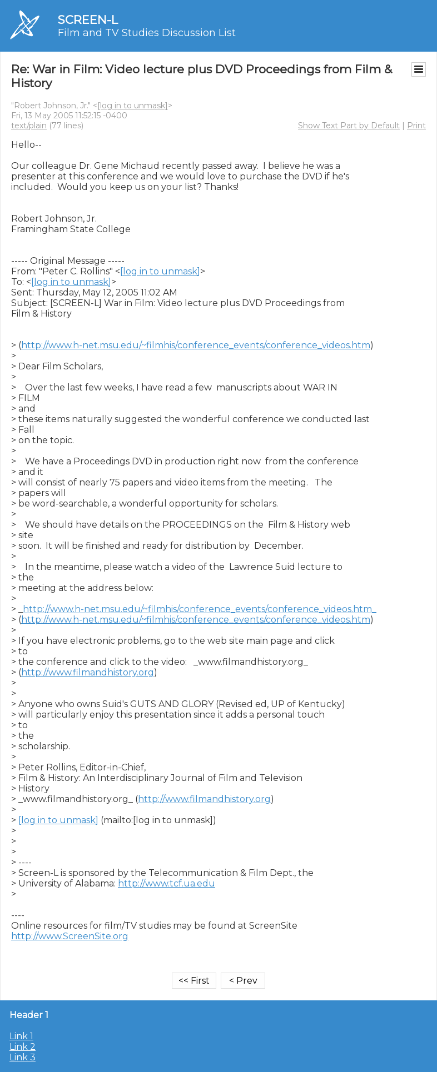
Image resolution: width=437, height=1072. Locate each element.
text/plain (29, 126)
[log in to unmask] (132, 106)
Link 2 (22, 1046)
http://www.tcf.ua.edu (166, 883)
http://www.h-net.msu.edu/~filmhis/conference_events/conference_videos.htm (195, 345)
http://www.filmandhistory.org (87, 672)
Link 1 (21, 1036)
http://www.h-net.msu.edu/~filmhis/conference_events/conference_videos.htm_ (199, 609)
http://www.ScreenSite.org (69, 936)
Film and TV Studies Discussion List (147, 33)
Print (416, 126)
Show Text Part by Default (349, 126)
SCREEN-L (88, 20)
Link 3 (22, 1057)
